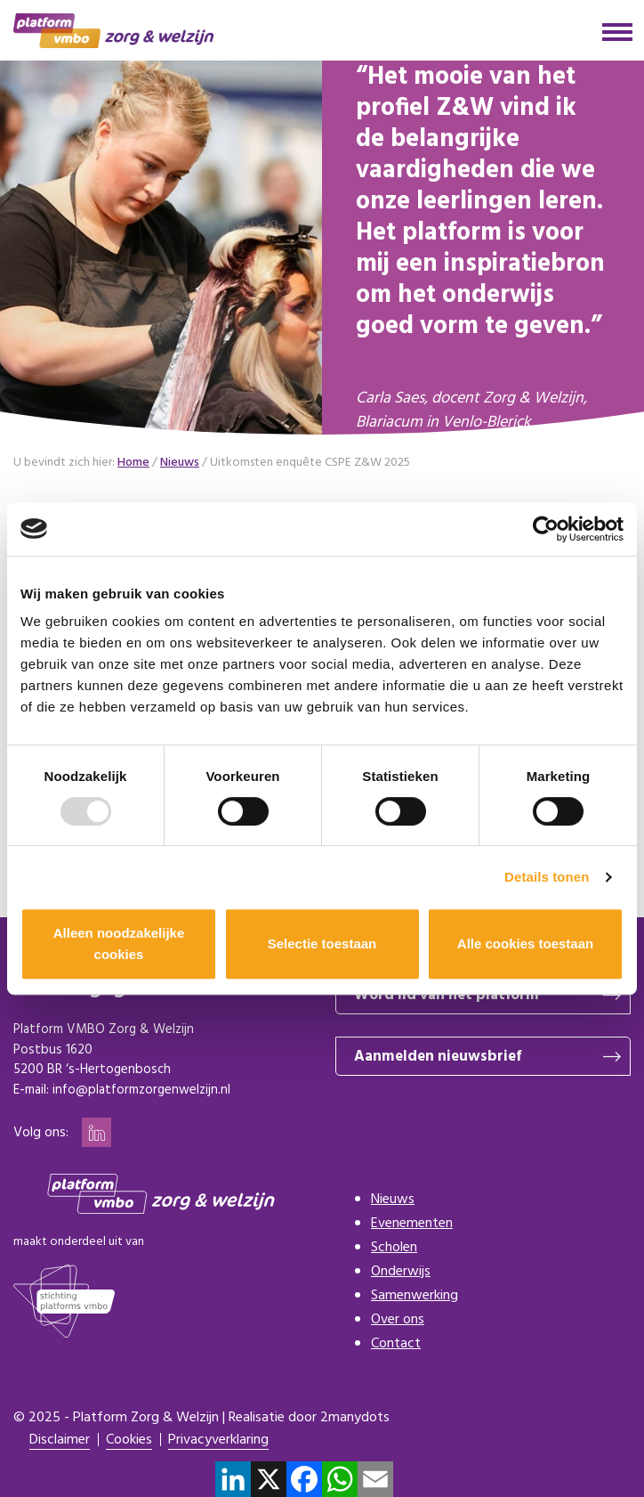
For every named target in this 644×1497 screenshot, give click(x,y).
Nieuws (393, 1199)
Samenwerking (414, 1295)
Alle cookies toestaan (525, 943)
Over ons (397, 1319)
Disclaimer (59, 1440)
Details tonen (546, 876)
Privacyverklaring (218, 1440)
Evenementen (412, 1223)
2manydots (355, 1417)
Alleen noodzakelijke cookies (119, 943)
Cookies (129, 1440)
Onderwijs (401, 1271)
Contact (396, 1343)
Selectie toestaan (322, 943)
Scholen (394, 1247)
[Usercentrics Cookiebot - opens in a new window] (546, 529)
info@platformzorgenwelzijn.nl (141, 1090)
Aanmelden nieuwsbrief (437, 1057)
